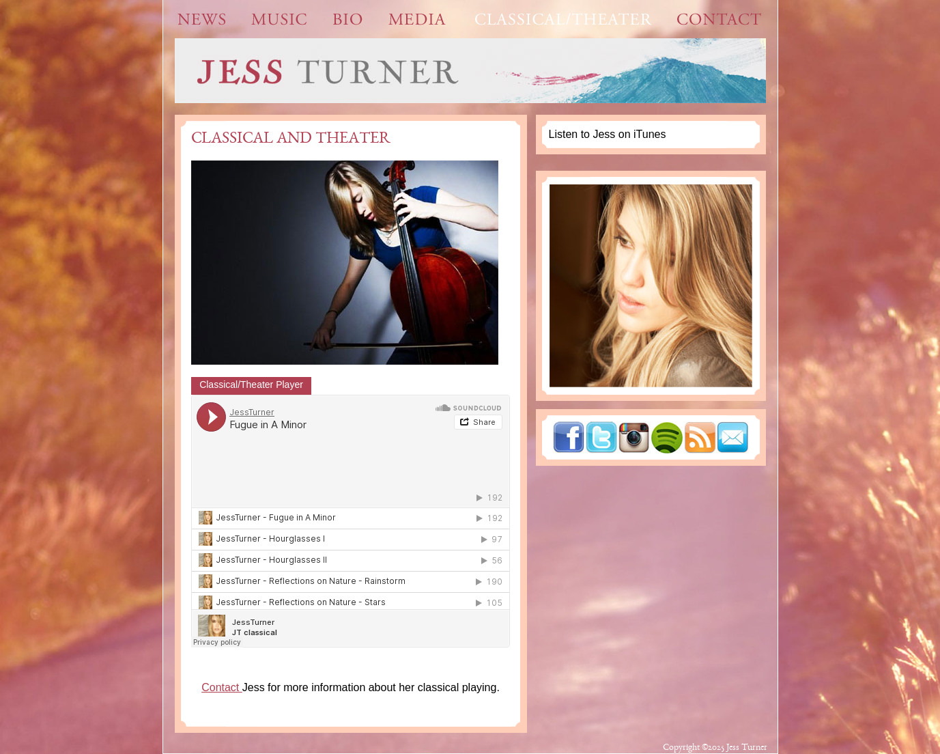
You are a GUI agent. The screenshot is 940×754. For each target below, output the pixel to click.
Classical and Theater (290, 139)
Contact (221, 687)
